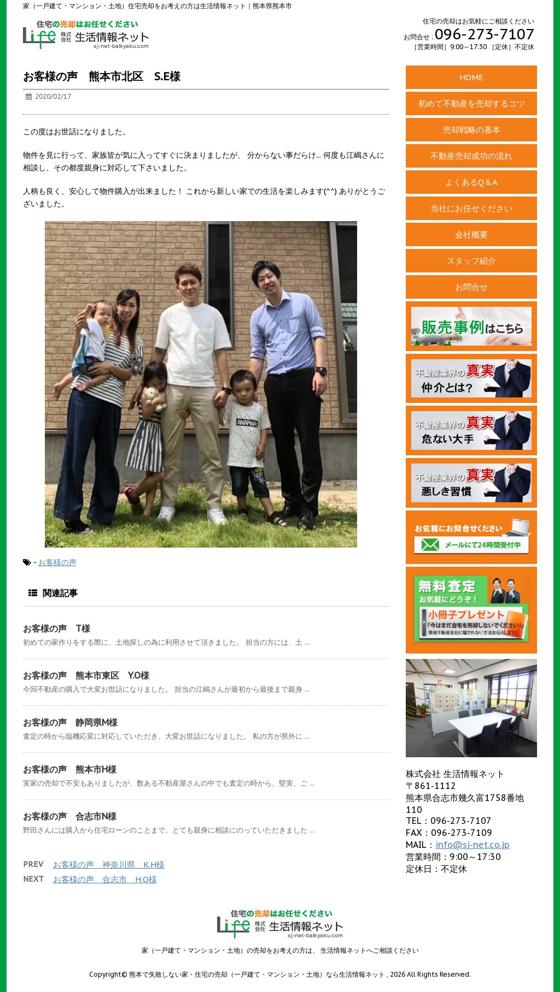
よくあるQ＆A (471, 182)
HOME (471, 77)
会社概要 (471, 234)
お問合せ (471, 287)
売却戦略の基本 (471, 129)
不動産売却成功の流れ (471, 156)
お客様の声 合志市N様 (69, 816)
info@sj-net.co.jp (472, 844)
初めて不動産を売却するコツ (471, 103)
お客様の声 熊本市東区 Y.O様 (86, 675)
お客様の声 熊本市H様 (69, 769)
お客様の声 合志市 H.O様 (105, 879)
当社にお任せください (471, 208)
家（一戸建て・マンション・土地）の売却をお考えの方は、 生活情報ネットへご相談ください (280, 950)
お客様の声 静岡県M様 (70, 722)
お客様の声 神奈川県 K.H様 (109, 864)
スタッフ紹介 (471, 261)
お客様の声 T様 (56, 628)
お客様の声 (57, 562)
